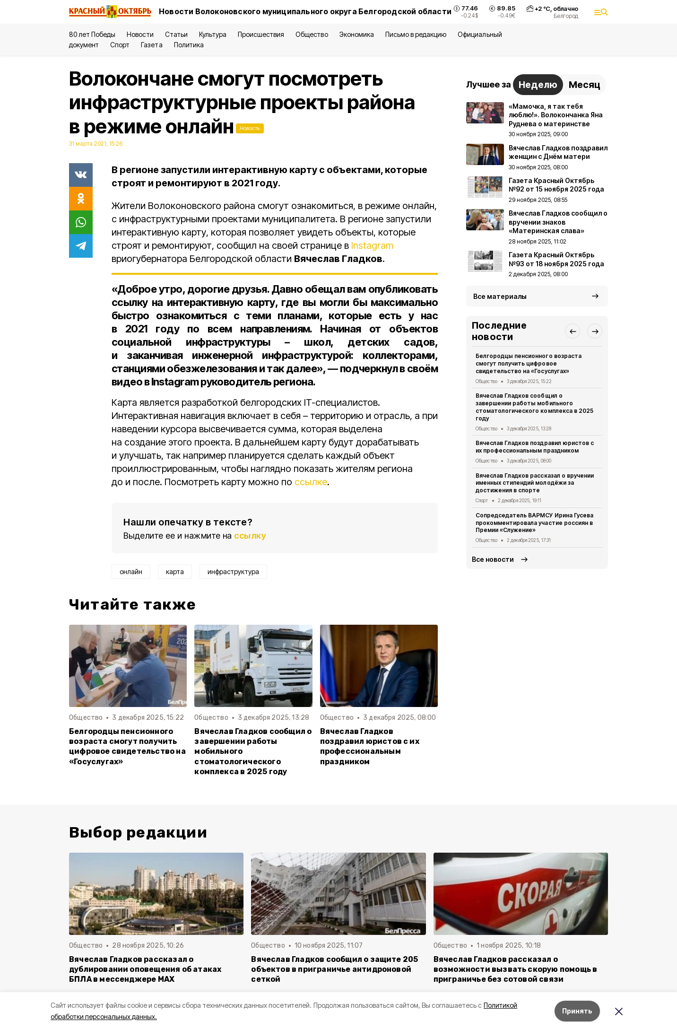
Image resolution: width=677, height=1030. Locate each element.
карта (175, 571)
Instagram (372, 245)
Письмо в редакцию (415, 34)
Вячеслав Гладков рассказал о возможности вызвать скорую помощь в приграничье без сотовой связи (516, 969)
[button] (572, 331)
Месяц (584, 84)
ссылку (250, 536)
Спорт (120, 45)
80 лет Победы (92, 34)
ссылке (311, 482)
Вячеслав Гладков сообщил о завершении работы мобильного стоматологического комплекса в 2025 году (253, 751)
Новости (140, 34)
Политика (189, 45)
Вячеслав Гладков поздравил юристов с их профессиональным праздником (369, 746)
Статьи (176, 34)
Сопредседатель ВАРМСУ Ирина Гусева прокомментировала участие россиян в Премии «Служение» (534, 523)
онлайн (131, 571)
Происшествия (261, 34)
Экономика (356, 34)
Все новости (493, 559)
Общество (311, 34)
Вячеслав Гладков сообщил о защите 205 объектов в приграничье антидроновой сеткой (334, 969)
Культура (212, 34)
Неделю (538, 84)
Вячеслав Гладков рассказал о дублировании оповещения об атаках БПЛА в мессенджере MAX (145, 969)
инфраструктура (233, 571)
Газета (151, 45)
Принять (577, 1011)
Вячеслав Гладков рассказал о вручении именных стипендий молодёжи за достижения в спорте (535, 483)
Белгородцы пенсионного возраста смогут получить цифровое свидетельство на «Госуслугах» (127, 746)
